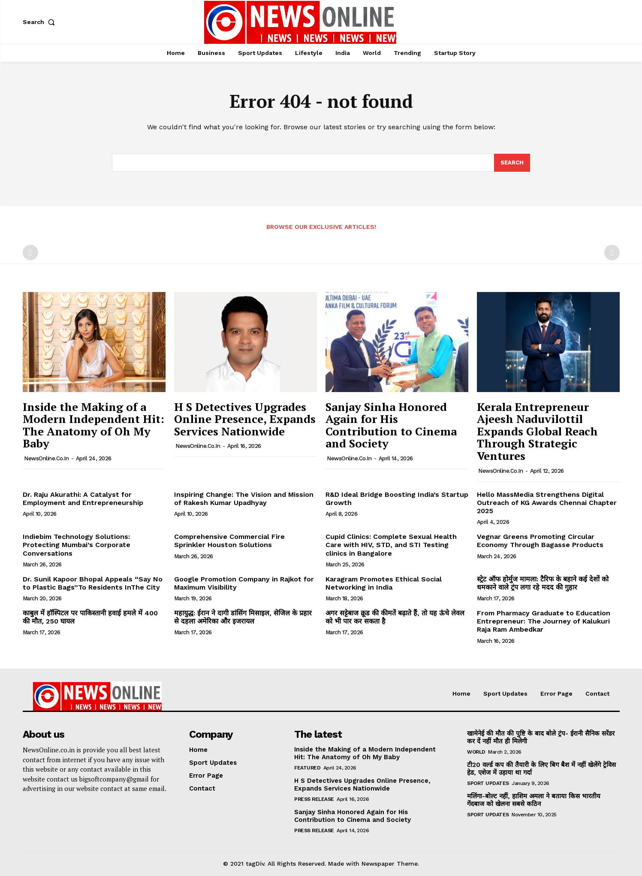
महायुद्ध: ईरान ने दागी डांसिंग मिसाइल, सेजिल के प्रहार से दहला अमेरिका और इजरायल (243, 617)
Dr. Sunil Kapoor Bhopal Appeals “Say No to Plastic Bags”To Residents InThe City (93, 583)
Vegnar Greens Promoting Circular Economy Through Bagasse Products (540, 540)
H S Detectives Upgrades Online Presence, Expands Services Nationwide (245, 418)
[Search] (512, 163)
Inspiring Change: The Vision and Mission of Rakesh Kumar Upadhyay (243, 498)
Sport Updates (488, 783)
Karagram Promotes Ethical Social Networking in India (384, 583)
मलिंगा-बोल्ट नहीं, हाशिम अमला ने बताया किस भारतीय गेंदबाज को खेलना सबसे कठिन (533, 800)
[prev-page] (30, 252)
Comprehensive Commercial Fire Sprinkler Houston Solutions (229, 540)
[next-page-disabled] (612, 252)
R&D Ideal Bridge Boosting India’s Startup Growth (397, 498)
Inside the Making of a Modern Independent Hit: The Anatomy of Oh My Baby (93, 425)
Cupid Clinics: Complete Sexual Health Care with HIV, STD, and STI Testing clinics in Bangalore (391, 544)
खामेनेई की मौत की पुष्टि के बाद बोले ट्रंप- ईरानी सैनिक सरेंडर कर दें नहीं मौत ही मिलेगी (541, 737)
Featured (307, 768)
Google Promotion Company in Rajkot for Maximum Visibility (244, 583)
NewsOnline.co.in (46, 458)
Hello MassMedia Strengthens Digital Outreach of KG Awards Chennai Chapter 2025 (547, 502)
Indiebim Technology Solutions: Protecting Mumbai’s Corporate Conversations (76, 544)
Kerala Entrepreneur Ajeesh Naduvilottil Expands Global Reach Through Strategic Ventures (537, 431)
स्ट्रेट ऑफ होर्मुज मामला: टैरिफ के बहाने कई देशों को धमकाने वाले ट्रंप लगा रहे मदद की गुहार (543, 583)
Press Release (314, 799)
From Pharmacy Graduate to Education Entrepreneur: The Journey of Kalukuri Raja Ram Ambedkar (543, 621)
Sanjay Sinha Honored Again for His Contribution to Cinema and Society (391, 425)
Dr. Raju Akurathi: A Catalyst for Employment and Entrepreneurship (83, 498)
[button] (41, 22)
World (476, 752)
